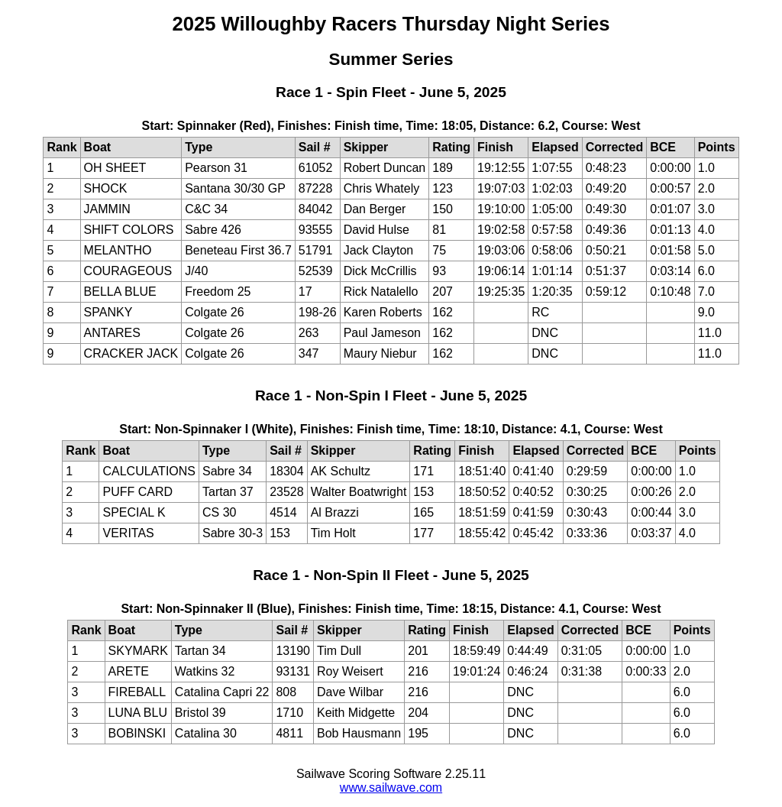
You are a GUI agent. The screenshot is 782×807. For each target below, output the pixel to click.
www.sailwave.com (391, 787)
